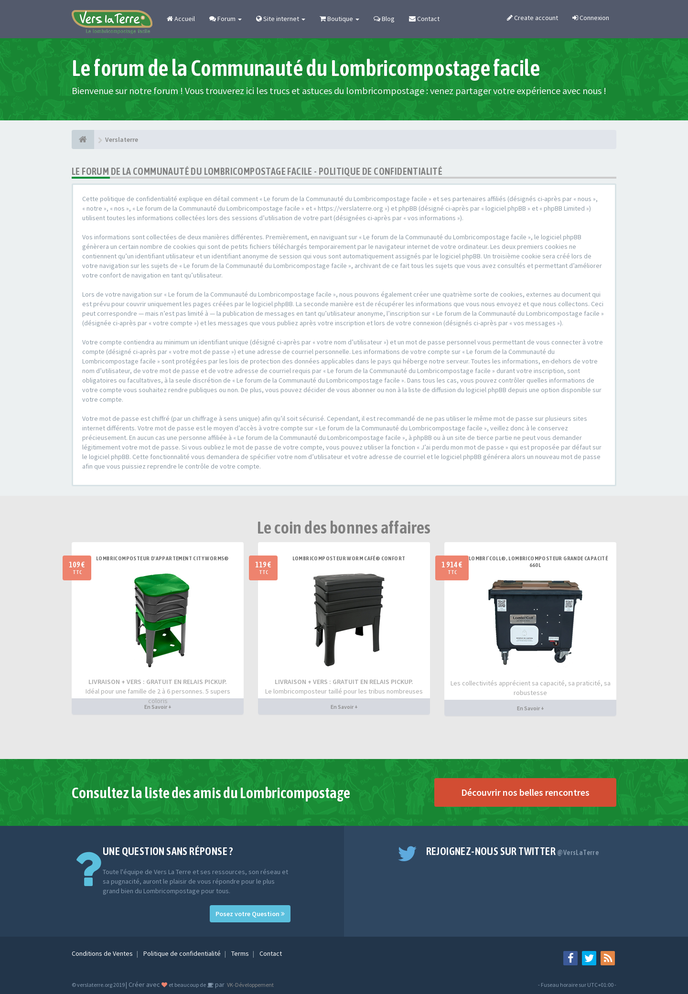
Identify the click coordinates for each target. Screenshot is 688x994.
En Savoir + (158, 706)
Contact (424, 18)
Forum (225, 18)
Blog (384, 18)
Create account (532, 17)
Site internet (280, 18)
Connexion (590, 17)
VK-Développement (250, 984)
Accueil (181, 18)
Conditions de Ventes (103, 953)
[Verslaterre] (83, 139)
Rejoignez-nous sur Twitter (512, 851)
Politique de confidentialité (182, 953)
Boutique (339, 18)
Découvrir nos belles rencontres (525, 792)
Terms (240, 953)
